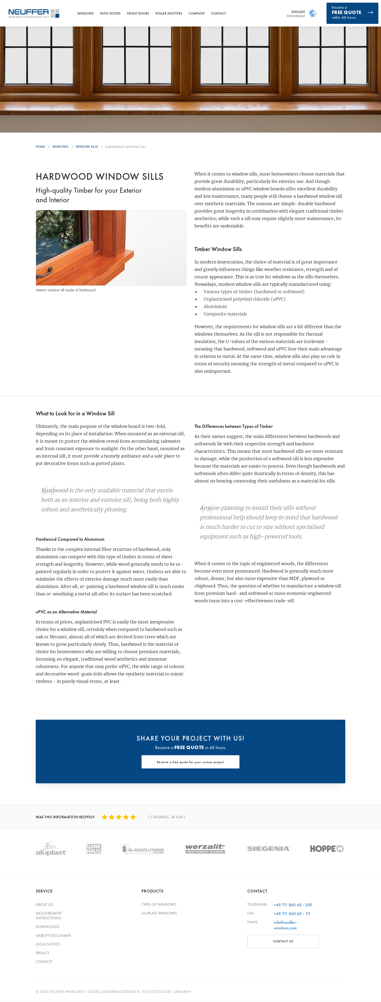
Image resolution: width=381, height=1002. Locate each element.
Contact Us (283, 941)
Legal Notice (48, 944)
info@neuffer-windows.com (285, 925)
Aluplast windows (159, 913)
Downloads (48, 926)
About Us (44, 904)
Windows (85, 13)
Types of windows (159, 904)
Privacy (42, 953)
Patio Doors (110, 13)
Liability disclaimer (53, 935)
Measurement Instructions (49, 915)
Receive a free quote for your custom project (190, 762)
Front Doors (138, 13)
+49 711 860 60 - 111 (292, 913)
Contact (218, 13)
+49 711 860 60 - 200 (293, 905)
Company (197, 13)
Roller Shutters (169, 13)
